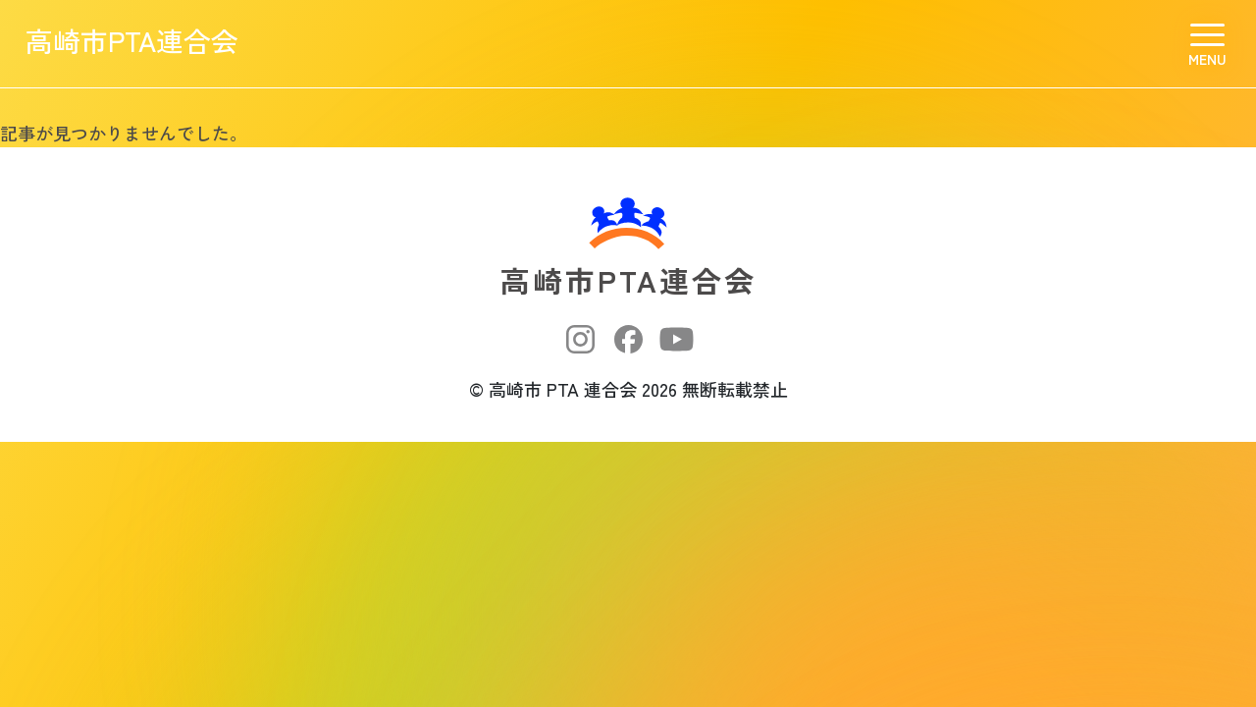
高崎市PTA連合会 (151, 44)
